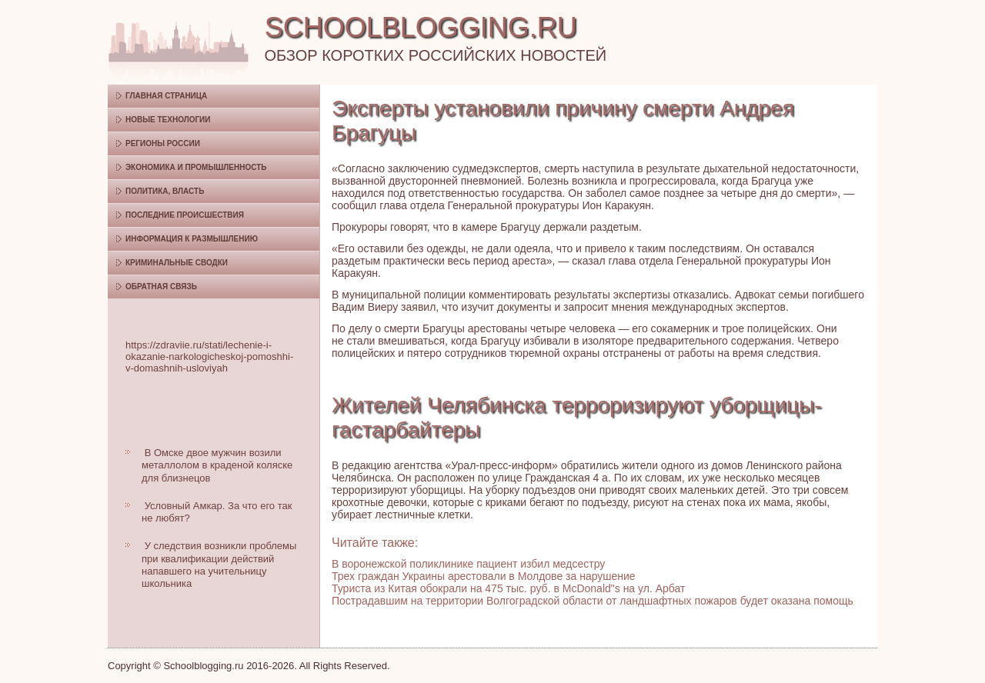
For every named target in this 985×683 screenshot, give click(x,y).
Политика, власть (164, 191)
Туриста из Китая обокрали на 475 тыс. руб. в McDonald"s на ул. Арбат (508, 588)
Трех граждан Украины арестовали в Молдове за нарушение (484, 576)
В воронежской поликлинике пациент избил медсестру (468, 564)
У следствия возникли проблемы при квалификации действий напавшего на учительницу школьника (219, 564)
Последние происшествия (184, 215)
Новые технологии (168, 119)
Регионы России (162, 143)
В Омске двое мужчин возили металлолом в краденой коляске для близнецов (217, 465)
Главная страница (166, 96)
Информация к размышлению (191, 239)
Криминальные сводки (176, 262)
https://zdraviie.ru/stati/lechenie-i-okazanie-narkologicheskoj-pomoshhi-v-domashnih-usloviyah (209, 356)
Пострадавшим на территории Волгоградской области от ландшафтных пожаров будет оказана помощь (592, 601)
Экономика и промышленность (195, 167)
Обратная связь (161, 286)
